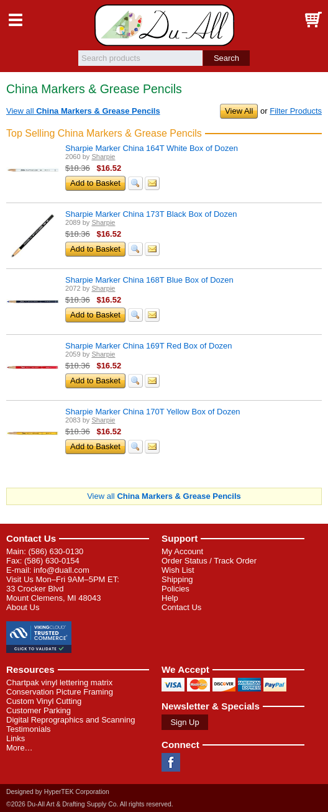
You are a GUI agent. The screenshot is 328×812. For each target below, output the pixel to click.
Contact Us (31, 538)
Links (15, 738)
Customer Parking (38, 710)
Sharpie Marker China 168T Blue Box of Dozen (149, 280)
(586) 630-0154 (52, 560)
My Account (182, 551)
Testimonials (28, 729)
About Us (22, 607)
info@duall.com (61, 570)
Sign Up (184, 722)
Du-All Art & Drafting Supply (164, 25)
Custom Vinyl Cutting (43, 701)
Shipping (177, 579)
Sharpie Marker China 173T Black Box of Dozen (151, 214)
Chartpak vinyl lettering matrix (59, 682)
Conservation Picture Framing (59, 691)
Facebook (171, 762)
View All (239, 111)
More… (19, 747)
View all (83, 111)
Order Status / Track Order (209, 560)
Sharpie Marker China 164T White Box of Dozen (151, 148)
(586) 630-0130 (55, 551)
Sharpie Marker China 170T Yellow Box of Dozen (152, 411)
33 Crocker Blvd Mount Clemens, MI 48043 (53, 593)
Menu (15, 19)
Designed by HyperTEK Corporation (57, 791)
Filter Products (296, 111)
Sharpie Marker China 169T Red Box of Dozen (148, 345)
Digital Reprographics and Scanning (70, 719)
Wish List (178, 570)
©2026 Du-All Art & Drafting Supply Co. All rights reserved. (89, 804)
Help (170, 598)
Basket (312, 19)
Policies (175, 588)
